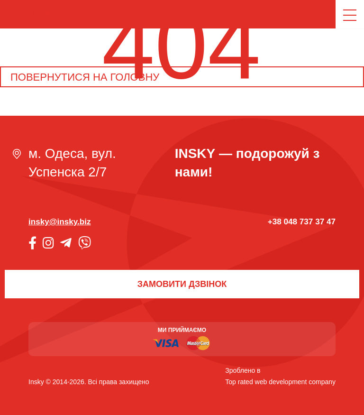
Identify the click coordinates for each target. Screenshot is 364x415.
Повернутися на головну (84, 77)
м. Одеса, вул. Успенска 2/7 (72, 162)
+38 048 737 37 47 (302, 221)
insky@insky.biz (59, 221)
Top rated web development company (280, 382)
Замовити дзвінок (182, 284)
